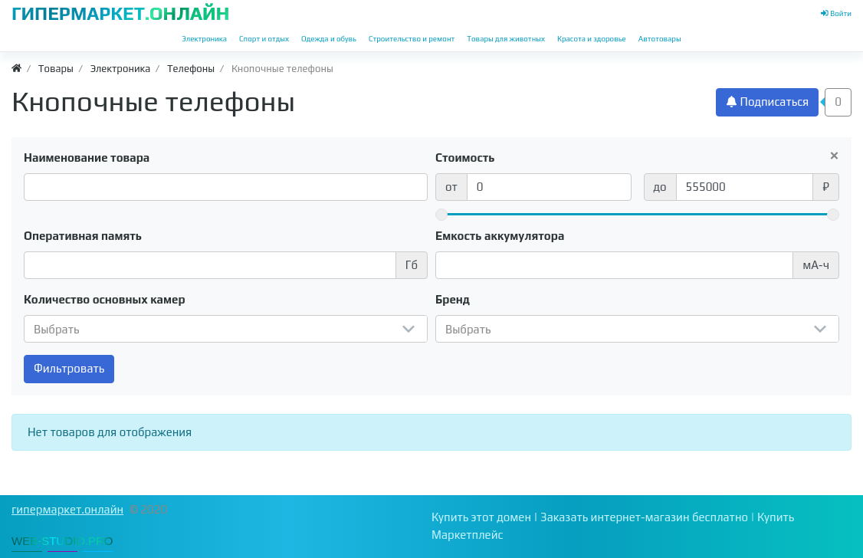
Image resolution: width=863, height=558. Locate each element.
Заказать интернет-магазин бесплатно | (648, 517)
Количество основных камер (104, 299)
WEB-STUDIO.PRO (62, 540)
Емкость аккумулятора (499, 235)
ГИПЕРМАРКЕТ (120, 13)
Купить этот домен (481, 517)
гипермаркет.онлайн (67, 509)
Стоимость (465, 157)
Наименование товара (86, 157)
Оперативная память (83, 235)
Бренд (452, 299)
